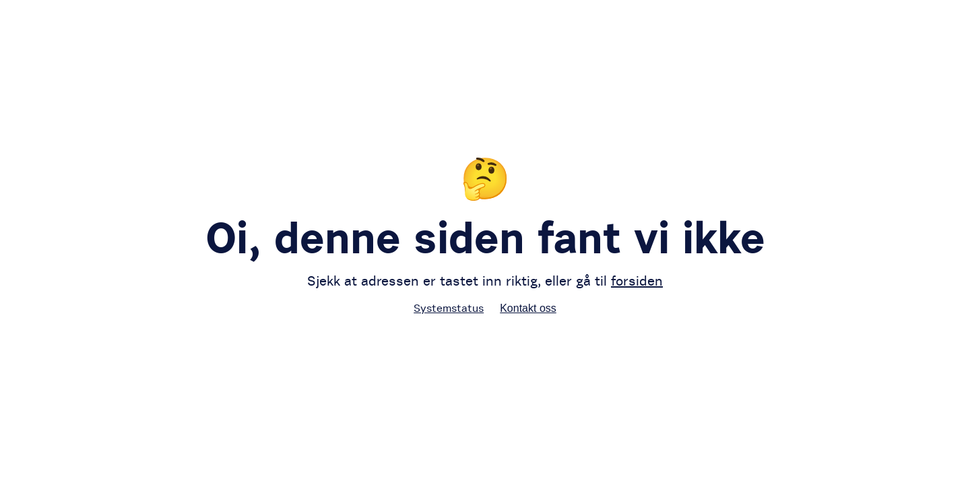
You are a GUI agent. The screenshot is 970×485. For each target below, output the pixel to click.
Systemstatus (449, 308)
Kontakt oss (528, 308)
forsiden (637, 280)
